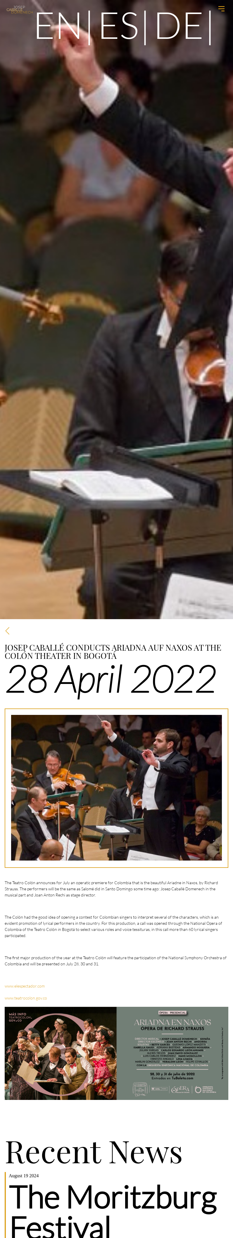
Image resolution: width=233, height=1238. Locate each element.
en (58, 24)
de (178, 24)
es (118, 24)
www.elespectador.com (25, 985)
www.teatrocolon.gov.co (26, 997)
